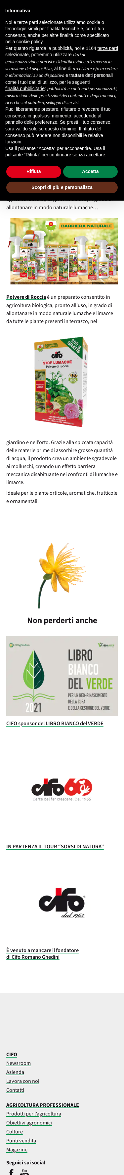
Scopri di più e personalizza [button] (61, 187)
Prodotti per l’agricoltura (33, 1113)
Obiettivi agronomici (29, 1122)
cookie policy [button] (29, 41)
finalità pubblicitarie (25, 88)
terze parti (108, 48)
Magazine (16, 1149)
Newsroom (18, 1063)
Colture (14, 1131)
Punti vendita (21, 1140)
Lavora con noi (22, 1081)
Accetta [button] (90, 171)
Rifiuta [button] (33, 171)
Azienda (15, 1072)
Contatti (15, 1090)
